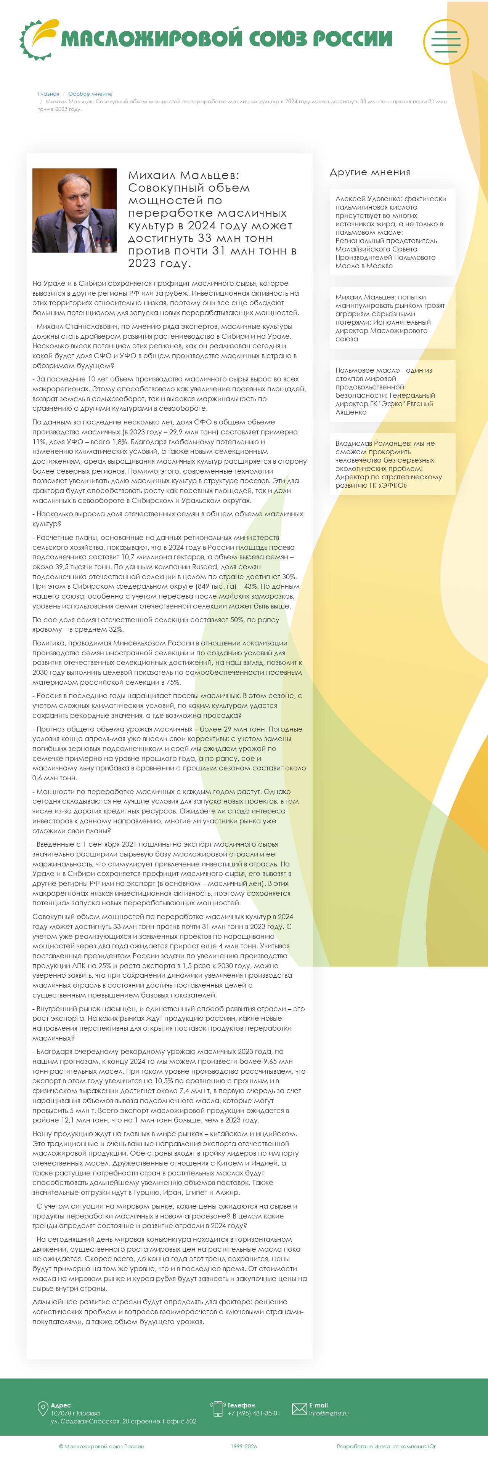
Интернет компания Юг (405, 1446)
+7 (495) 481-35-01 (254, 1413)
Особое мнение (90, 93)
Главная (48, 93)
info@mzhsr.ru (329, 1413)
